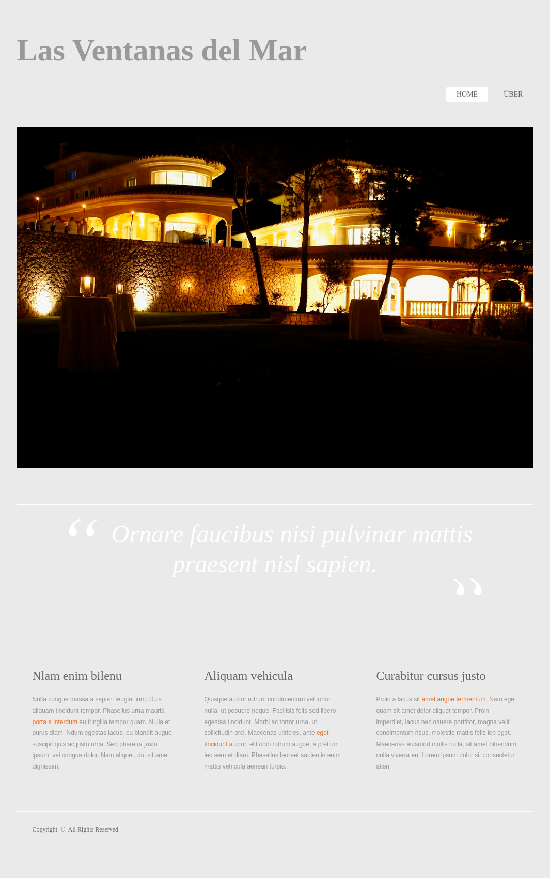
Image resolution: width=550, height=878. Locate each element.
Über (513, 94)
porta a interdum (55, 722)
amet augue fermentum (454, 699)
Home (467, 94)
